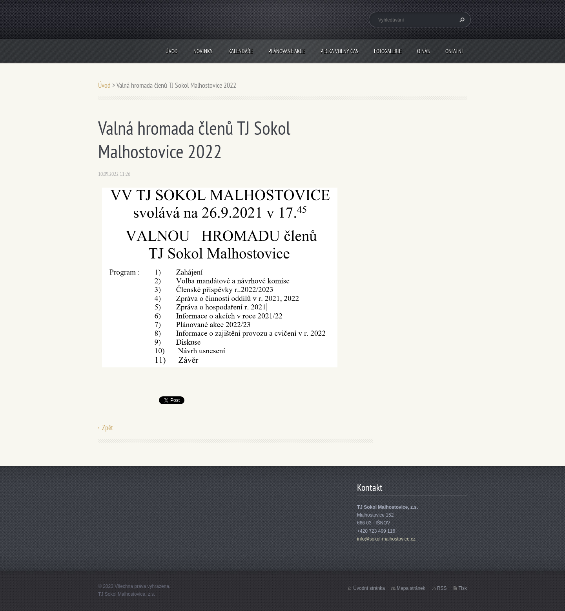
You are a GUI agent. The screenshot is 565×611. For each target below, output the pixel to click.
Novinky (203, 51)
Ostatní (454, 51)
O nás (423, 51)
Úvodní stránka (369, 588)
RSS (442, 588)
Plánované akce (286, 51)
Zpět (107, 427)
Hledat (461, 19)
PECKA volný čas (339, 51)
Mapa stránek (411, 588)
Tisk (462, 588)
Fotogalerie (387, 51)
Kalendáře (240, 51)
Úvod (172, 51)
